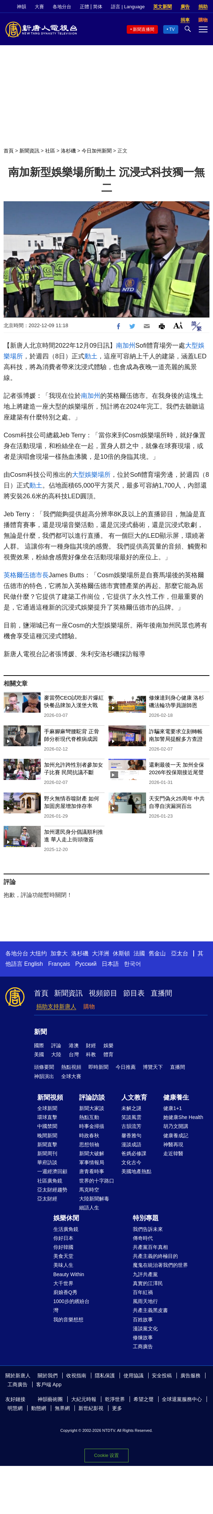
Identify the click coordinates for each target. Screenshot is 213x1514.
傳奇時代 (143, 1238)
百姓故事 (143, 1319)
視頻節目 (103, 993)
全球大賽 (71, 1076)
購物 (89, 1006)
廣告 (185, 6)
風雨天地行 (145, 1301)
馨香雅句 (131, 1135)
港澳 (74, 1045)
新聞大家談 (91, 1108)
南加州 (125, 345)
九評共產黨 (145, 1274)
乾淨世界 (115, 1399)
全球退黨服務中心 (182, 1399)
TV (172, 29)
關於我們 (48, 1375)
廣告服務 (190, 1375)
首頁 (9, 151)
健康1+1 (172, 1108)
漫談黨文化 (145, 1328)
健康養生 (176, 1097)
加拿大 (59, 953)
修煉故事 (143, 1337)
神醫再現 (173, 1144)
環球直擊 (47, 1117)
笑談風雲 (131, 1117)
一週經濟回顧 (52, 1171)
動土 (90, 356)
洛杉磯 (68, 151)
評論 (56, 1045)
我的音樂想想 (68, 1319)
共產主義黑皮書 (150, 1310)
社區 (50, 151)
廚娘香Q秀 (65, 1292)
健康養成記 (175, 1135)
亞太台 (179, 953)
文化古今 (131, 1162)
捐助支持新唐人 (56, 1006)
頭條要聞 (44, 1067)
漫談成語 (131, 1144)
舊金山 (157, 953)
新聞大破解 (91, 1153)
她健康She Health (183, 1117)
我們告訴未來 (148, 1229)
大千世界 (63, 1283)
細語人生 (89, 1207)
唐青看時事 (91, 1171)
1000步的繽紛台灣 (71, 1305)
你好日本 (63, 1238)
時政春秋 (89, 1135)
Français (59, 964)
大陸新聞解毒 (94, 1199)
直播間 (161, 993)
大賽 (39, 6)
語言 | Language (128, 6)
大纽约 (38, 953)
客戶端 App (49, 1384)
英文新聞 (162, 6)
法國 (139, 953)
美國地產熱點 (136, 1171)
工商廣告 (143, 1346)
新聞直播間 (143, 29)
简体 (97, 6)
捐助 (203, 6)
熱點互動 (89, 1117)
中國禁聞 (47, 1126)
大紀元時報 (83, 1399)
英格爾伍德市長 (26, 575)
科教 (91, 1054)
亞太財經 (47, 1199)
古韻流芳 (131, 1126)
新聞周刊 (47, 1153)
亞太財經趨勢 (52, 1190)
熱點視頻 (71, 1067)
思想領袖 (89, 1144)
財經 (91, 1045)
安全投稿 (162, 1375)
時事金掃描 (91, 1126)
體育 (108, 1054)
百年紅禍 (143, 1292)
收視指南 (76, 1375)
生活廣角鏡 (65, 1229)
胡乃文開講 (175, 1126)
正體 (84, 6)
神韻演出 (44, 1076)
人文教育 (134, 1097)
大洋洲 (100, 953)
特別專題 (146, 1218)
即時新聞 (98, 1067)
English (33, 964)
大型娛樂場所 (91, 474)
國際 (39, 1045)
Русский (85, 964)
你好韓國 (63, 1247)
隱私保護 (105, 1375)
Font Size (178, 325)
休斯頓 (121, 953)
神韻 (21, 6)
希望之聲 (144, 1399)
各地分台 (62, 6)
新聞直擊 (47, 1144)
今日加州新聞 (97, 151)
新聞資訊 (29, 151)
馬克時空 (89, 1190)
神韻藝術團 (50, 1399)
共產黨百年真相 (150, 1247)
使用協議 (134, 1375)
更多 (117, 1408)
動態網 (38, 1408)
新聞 (40, 1031)
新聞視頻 (50, 1097)
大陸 (56, 1054)
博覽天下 (153, 1067)
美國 (39, 1054)
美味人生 (63, 1265)
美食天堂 (63, 1256)
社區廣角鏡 (49, 1181)
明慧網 (15, 1408)
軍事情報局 (91, 1162)
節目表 (134, 993)
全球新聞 (47, 1108)
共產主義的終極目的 (155, 1256)
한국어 (132, 964)
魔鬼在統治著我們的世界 (160, 1265)
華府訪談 (47, 1162)
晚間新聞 (47, 1135)
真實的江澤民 (148, 1283)
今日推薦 (126, 1067)
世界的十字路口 (96, 1181)
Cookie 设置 (106, 1455)
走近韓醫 (173, 1153)
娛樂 (108, 1045)
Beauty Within (68, 1274)
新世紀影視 (90, 1408)
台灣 (74, 1054)
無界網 (62, 1408)
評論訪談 (92, 1097)
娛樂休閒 (66, 1218)
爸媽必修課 (133, 1153)
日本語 (110, 964)
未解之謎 (131, 1108)
